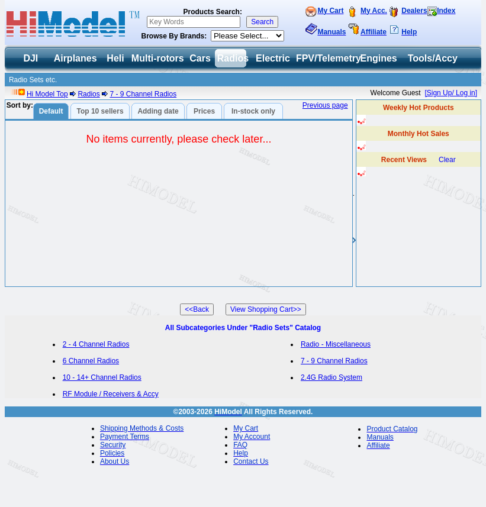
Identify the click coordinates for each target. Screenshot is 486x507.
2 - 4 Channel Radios (96, 344)
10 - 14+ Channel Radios (102, 377)
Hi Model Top (47, 94)
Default (51, 111)
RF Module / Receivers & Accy (111, 394)
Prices (204, 111)
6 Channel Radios (91, 361)
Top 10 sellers (99, 111)
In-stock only (253, 111)
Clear (447, 160)
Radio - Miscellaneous (336, 344)
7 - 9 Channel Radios (143, 94)
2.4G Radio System (331, 377)
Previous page (325, 105)
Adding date (157, 111)
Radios (88, 94)
